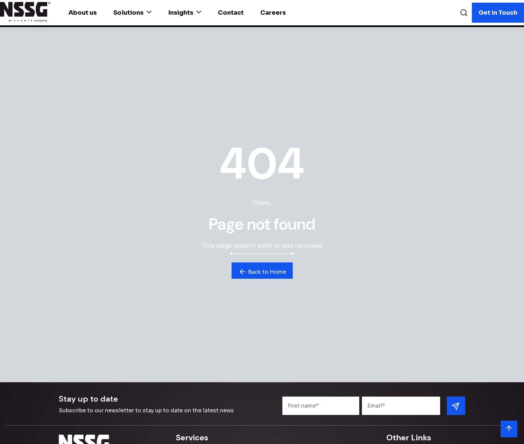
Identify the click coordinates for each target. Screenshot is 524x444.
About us (83, 12)
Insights (184, 12)
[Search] (464, 13)
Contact (231, 12)
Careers (273, 12)
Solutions (132, 12)
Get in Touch (498, 12)
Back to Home (262, 272)
